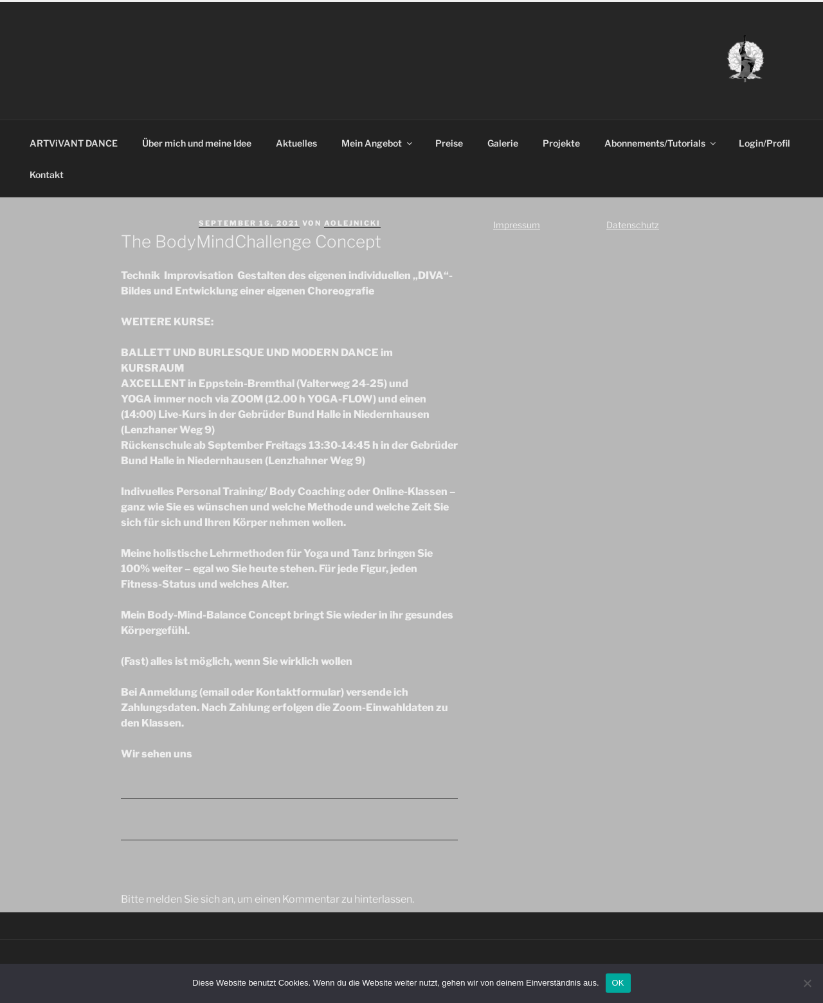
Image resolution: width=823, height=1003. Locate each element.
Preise (449, 143)
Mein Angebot (377, 143)
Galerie (502, 143)
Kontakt (47, 174)
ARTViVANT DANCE (74, 143)
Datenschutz (632, 224)
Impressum (516, 224)
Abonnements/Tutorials (661, 143)
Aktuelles (296, 143)
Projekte (561, 143)
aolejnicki (352, 223)
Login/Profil (764, 143)
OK (618, 983)
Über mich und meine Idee (196, 143)
